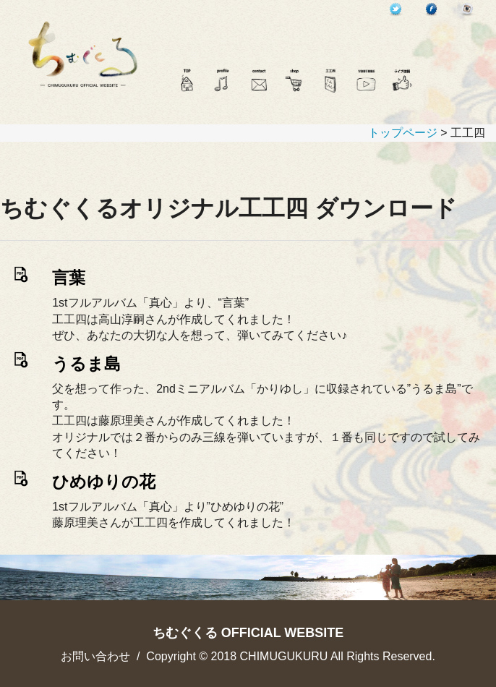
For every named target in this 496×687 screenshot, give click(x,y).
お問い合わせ (95, 656)
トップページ (402, 133)
